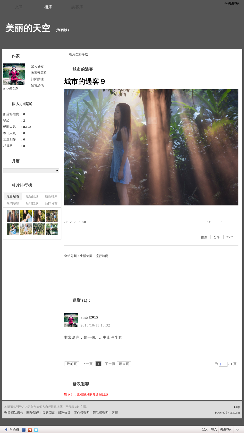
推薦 (204, 237)
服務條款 (64, 413)
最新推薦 (51, 196)
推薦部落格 (39, 73)
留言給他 (37, 85)
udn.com (235, 412)
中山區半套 (112, 337)
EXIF (230, 237)
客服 (115, 413)
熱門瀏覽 (13, 203)
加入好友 (37, 66)
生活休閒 (86, 256)
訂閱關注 (37, 79)
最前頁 (72, 364)
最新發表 (13, 196)
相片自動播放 (78, 54)
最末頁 (124, 364)
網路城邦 (226, 429)
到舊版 (62, 30)
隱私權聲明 (101, 413)
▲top (236, 406)
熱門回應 (32, 203)
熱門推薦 (51, 203)
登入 (205, 429)
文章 (19, 7)
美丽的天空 (28, 28)
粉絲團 (14, 429)
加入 (214, 429)
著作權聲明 (82, 413)
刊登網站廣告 (13, 413)
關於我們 (32, 413)
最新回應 (32, 196)
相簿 (48, 7)
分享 (217, 237)
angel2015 (89, 317)
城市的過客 (83, 69)
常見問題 (48, 413)
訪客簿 (77, 7)
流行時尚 (102, 256)
